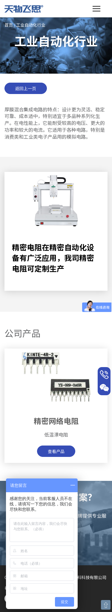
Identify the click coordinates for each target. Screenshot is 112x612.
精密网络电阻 (56, 420)
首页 (8, 25)
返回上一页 (25, 88)
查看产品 (56, 451)
